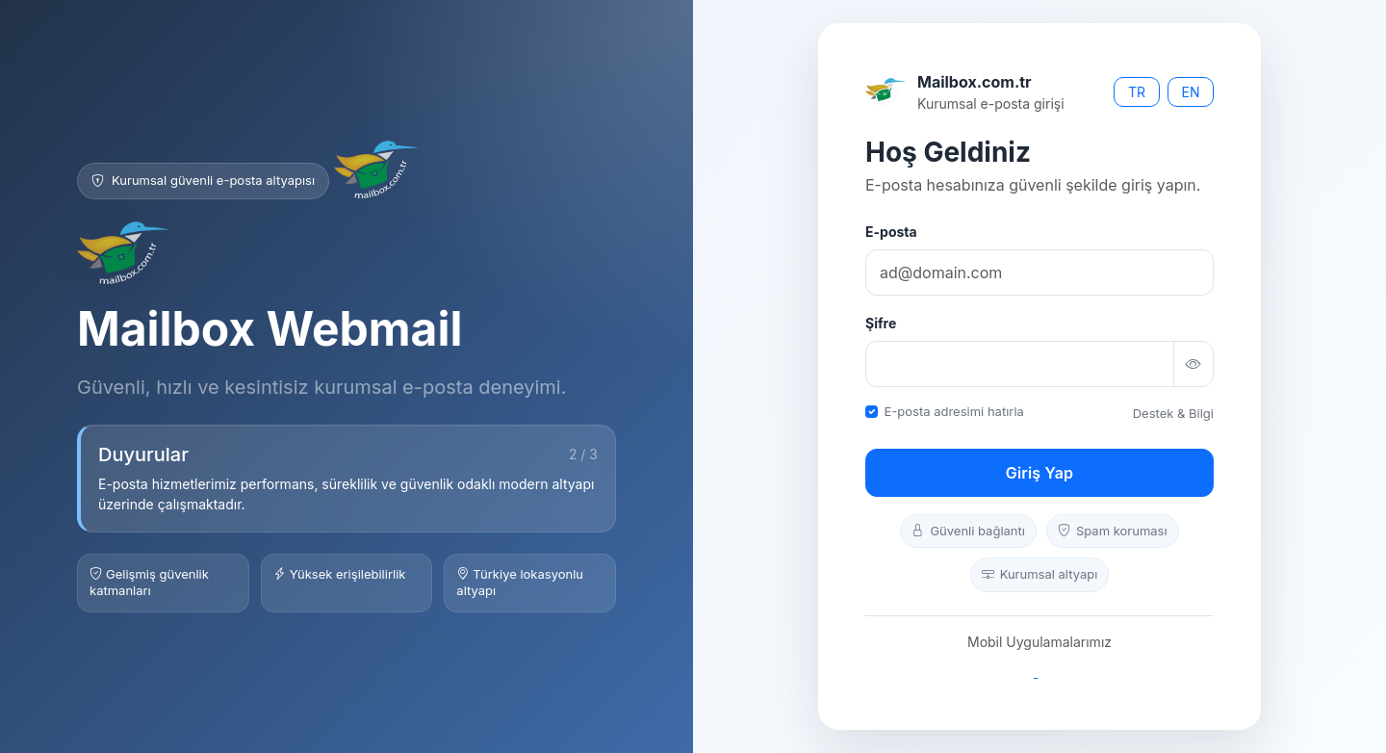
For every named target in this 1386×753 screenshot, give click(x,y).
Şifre (880, 323)
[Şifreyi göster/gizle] (1193, 364)
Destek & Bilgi (1173, 413)
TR (1136, 92)
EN (1191, 92)
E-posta (891, 231)
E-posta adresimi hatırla (954, 411)
